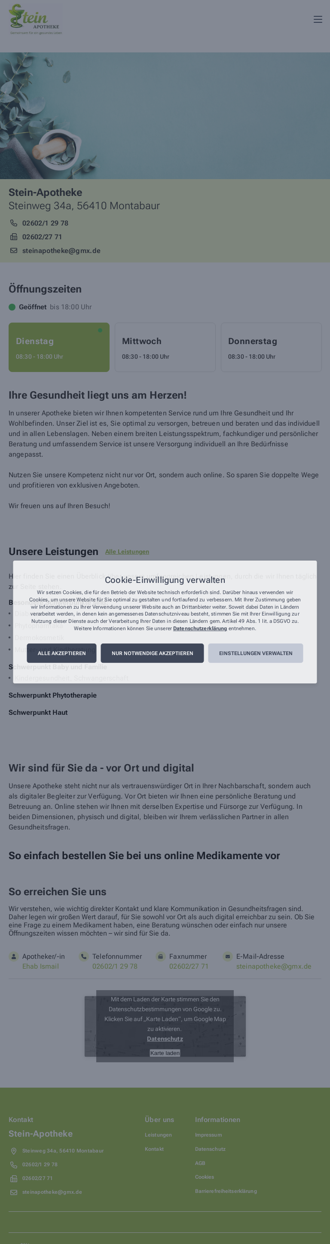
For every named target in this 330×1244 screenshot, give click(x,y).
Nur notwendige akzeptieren (152, 653)
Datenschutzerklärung (200, 628)
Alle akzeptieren (62, 653)
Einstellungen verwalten (256, 653)
